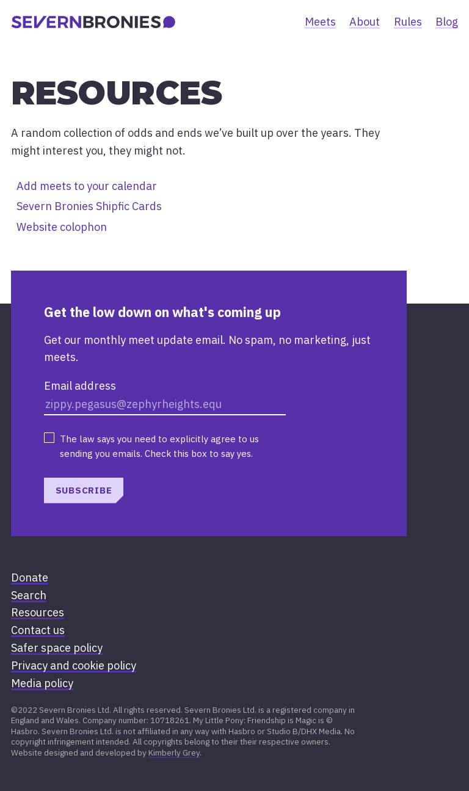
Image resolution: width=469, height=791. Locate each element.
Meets (320, 22)
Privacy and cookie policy (73, 665)
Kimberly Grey (174, 752)
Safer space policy (57, 648)
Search (28, 595)
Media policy (42, 683)
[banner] (93, 22)
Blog (446, 22)
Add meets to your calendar (86, 186)
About (364, 22)
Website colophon (61, 227)
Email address (80, 386)
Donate (29, 577)
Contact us (38, 630)
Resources (37, 612)
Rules (408, 22)
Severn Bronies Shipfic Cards (89, 206)
